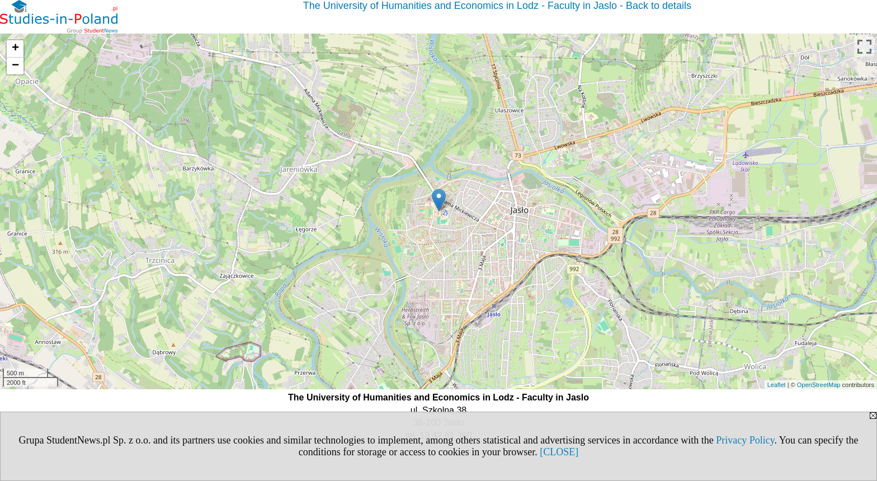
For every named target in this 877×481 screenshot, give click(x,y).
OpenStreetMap (819, 384)
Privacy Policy (745, 440)
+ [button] (15, 48)
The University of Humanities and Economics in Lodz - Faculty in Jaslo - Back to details (497, 5)
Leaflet (776, 384)
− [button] (15, 66)
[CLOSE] (559, 452)
